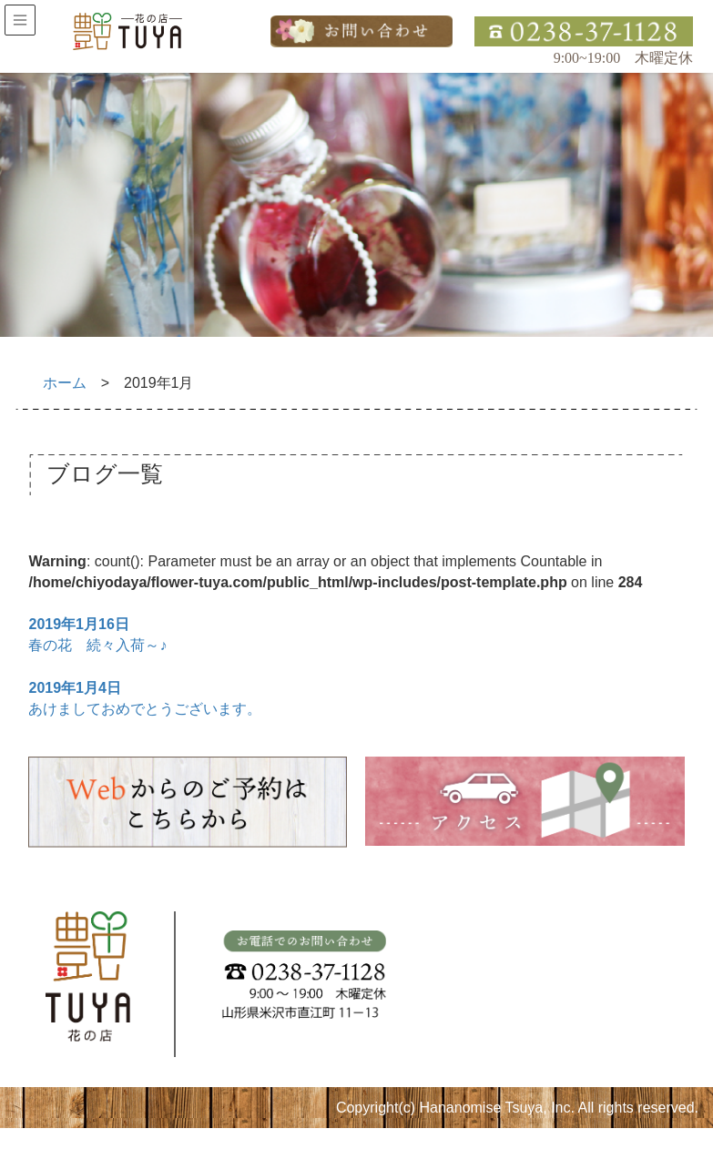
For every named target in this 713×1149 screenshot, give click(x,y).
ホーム (65, 383)
